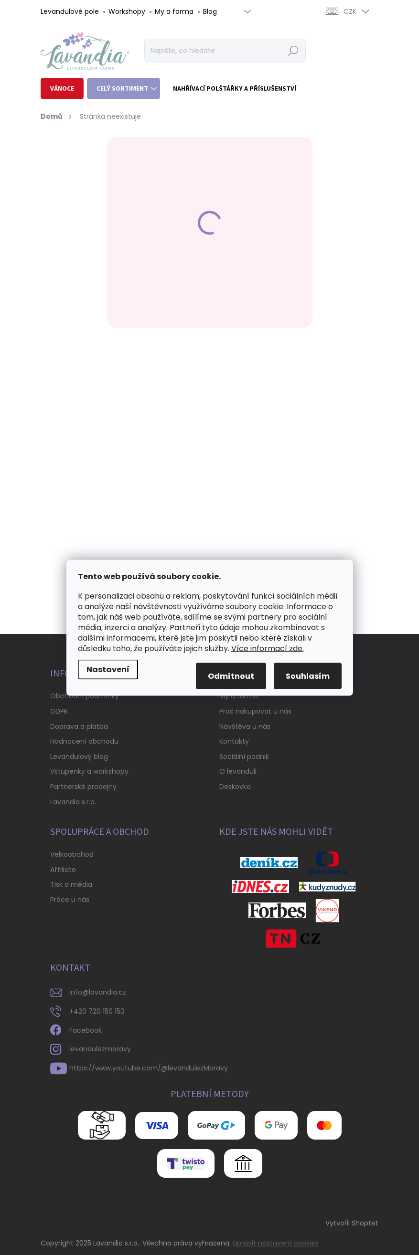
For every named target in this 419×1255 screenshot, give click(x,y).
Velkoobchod (72, 854)
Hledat (293, 50)
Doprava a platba (79, 726)
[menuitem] (62, 88)
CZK (350, 11)
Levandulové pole (70, 11)
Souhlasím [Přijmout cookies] (308, 675)
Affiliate (63, 869)
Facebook (85, 1030)
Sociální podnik (244, 756)
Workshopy (126, 11)
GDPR (59, 711)
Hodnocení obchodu (84, 741)
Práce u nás (69, 899)
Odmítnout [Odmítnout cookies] (231, 675)
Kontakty (234, 741)
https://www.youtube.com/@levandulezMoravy (148, 1068)
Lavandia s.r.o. (73, 802)
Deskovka (235, 786)
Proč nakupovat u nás (255, 711)
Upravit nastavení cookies (276, 1243)
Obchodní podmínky (84, 696)
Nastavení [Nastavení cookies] (107, 669)
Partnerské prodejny (83, 786)
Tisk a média (71, 884)
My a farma (174, 11)
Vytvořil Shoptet (351, 1223)
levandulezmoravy (100, 1049)
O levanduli (238, 771)
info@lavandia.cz (97, 992)
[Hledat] (224, 50)
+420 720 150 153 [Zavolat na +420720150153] (96, 1011)
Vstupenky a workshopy (89, 771)
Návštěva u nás (244, 726)
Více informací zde (266, 648)
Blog (210, 11)
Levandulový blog (79, 756)
